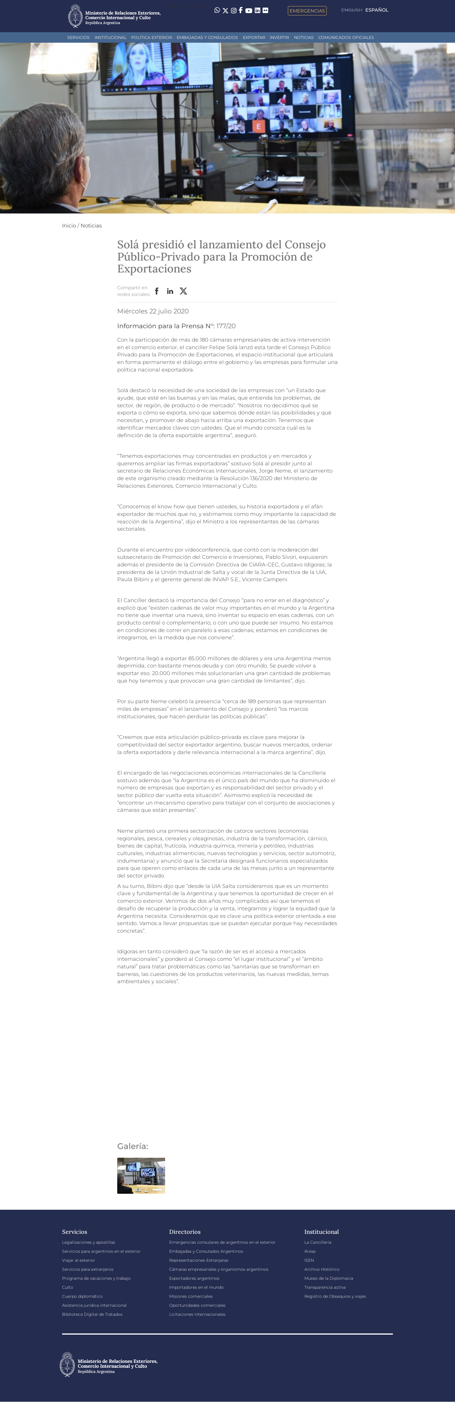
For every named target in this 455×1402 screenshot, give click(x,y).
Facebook (157, 291)
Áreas (310, 1251)
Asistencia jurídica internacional (94, 1305)
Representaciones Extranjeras (198, 1260)
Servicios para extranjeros (87, 1269)
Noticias (304, 37)
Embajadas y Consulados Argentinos (206, 1251)
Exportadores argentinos (194, 1278)
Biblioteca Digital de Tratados (92, 1314)
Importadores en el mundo (196, 1287)
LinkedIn (170, 291)
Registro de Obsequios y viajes (335, 1296)
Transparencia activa (325, 1287)
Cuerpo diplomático (82, 1296)
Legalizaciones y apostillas (88, 1242)
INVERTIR (279, 37)
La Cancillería (317, 1242)
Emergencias (307, 11)
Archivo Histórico (322, 1269)
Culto (67, 1287)
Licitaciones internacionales (197, 1314)
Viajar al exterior (78, 1260)
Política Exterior (151, 37)
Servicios (78, 37)
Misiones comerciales (191, 1296)
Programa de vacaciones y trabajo (96, 1278)
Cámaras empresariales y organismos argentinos (218, 1269)
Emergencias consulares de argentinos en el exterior (222, 1242)
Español (377, 10)
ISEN (309, 1260)
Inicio (69, 225)
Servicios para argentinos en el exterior (101, 1251)
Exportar (254, 37)
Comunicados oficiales (346, 37)
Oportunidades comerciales (197, 1305)
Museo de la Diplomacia (328, 1278)
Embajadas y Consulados (207, 37)
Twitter (184, 291)
